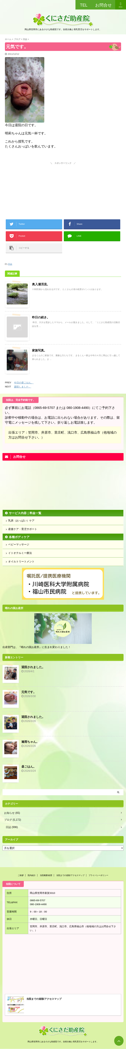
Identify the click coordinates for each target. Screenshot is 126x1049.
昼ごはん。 (28, 766)
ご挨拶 (21, 875)
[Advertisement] (63, 185)
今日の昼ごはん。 (24, 382)
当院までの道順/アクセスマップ (70, 875)
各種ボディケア (19, 537)
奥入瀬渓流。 (41, 284)
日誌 (10, 264)
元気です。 (28, 692)
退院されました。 (33, 667)
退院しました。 (22, 386)
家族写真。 (39, 350)
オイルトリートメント (21, 561)
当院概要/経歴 (46, 875)
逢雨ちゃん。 (30, 741)
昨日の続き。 (41, 317)
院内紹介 (32, 875)
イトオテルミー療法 (20, 553)
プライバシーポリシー (98, 875)
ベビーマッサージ (18, 544)
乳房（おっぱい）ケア (21, 520)
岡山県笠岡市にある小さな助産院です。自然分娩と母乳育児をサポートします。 (63, 1041)
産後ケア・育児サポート (22, 529)
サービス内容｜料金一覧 (25, 513)
